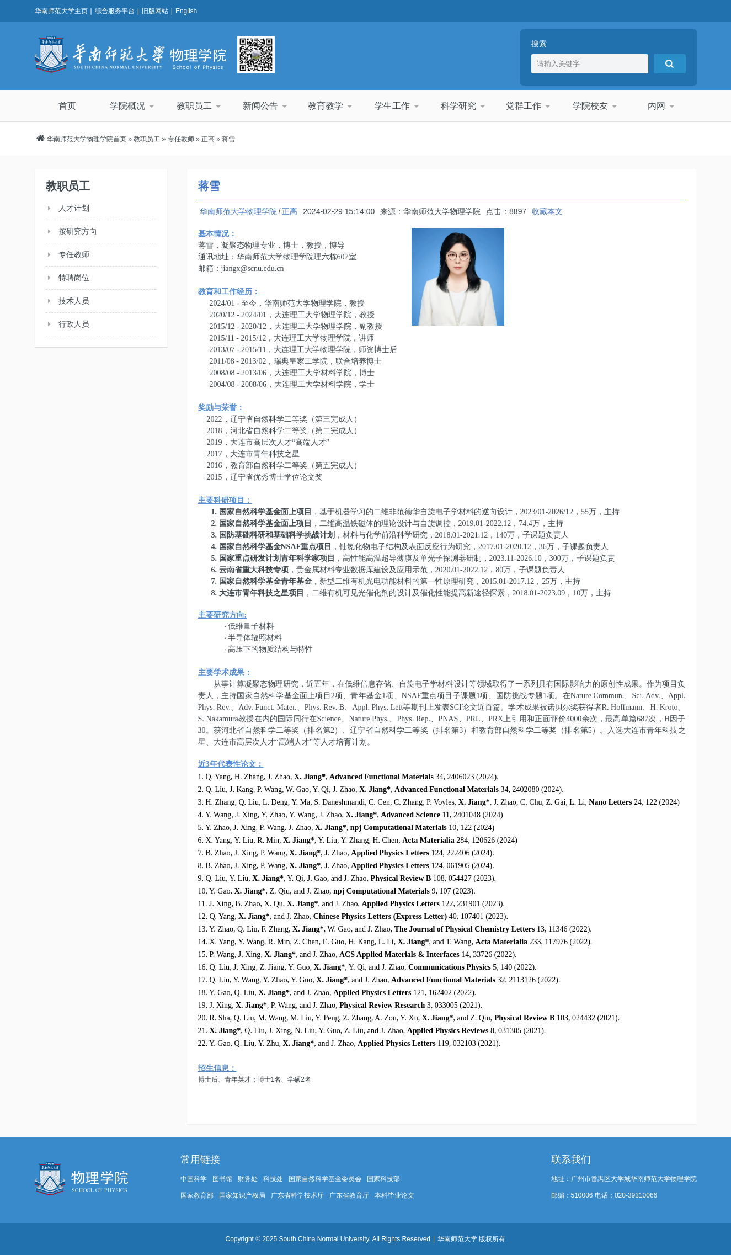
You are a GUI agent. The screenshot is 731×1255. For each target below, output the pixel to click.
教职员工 (193, 105)
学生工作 (391, 105)
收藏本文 (547, 211)
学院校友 (589, 105)
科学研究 (458, 105)
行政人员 (73, 324)
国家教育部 (197, 1195)
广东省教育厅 (349, 1195)
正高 (208, 139)
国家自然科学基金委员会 (325, 1179)
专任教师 (181, 139)
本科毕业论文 (394, 1195)
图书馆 (222, 1179)
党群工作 (524, 105)
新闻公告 (260, 105)
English (186, 11)
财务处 (248, 1179)
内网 (656, 105)
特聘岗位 (73, 277)
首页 (67, 105)
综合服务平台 (115, 11)
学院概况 (128, 105)
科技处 (273, 1179)
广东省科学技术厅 (297, 1195)
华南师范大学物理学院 (130, 54)
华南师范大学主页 (61, 11)
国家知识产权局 (242, 1195)
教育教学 (326, 105)
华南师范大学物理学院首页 (86, 139)
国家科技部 (383, 1179)
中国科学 (193, 1179)
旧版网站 (155, 11)
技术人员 (73, 300)
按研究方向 (77, 231)
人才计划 (73, 208)
